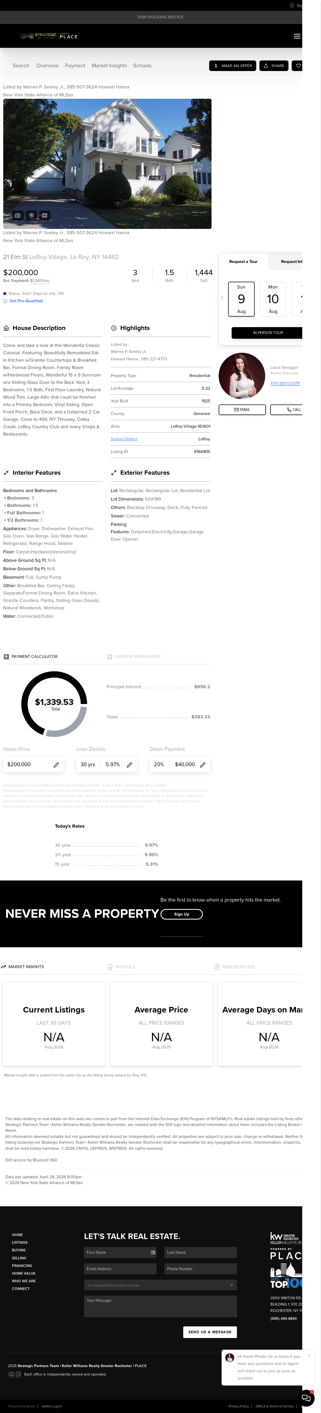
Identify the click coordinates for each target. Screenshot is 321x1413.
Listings (19, 1242)
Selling (19, 1258)
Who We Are (24, 1281)
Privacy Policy (239, 1406)
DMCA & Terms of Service (275, 1406)
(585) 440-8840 (283, 1318)
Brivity (30, 1406)
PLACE (140, 1366)
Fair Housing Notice (160, 17)
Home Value (23, 1273)
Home (17, 1235)
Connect (21, 1289)
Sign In (300, 5)
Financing (22, 1266)
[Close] (309, 1355)
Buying (19, 1250)
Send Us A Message (210, 1332)
